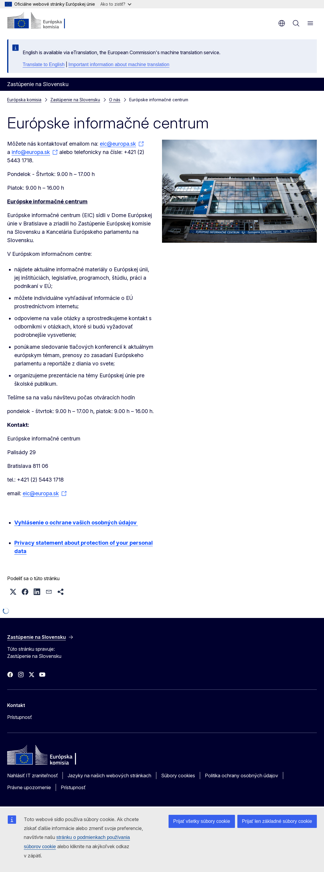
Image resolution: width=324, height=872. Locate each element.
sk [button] (281, 23)
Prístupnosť (19, 717)
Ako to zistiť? (115, 4)
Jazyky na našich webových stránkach (109, 775)
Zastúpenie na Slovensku (75, 99)
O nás (114, 99)
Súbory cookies (178, 775)
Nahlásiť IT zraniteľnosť (32, 775)
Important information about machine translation (118, 64)
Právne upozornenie (29, 787)
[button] (13, 592)
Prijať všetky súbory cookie (201, 821)
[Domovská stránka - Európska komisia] (43, 21)
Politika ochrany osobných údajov (241, 775)
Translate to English (44, 64)
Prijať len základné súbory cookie (277, 821)
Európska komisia (24, 99)
